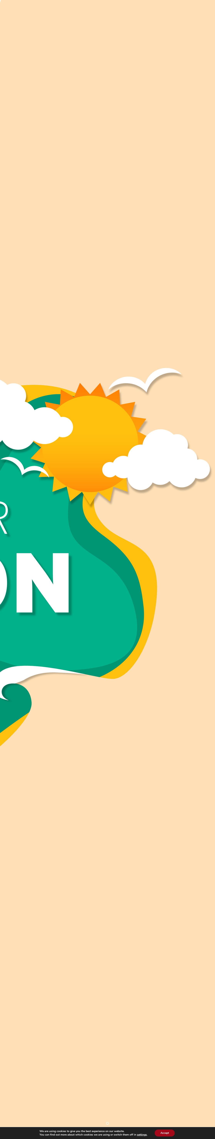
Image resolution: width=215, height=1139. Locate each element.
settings (143, 1134)
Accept (166, 1133)
